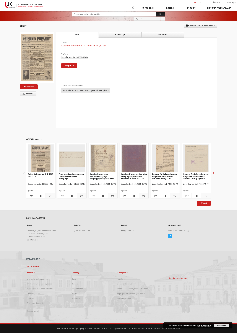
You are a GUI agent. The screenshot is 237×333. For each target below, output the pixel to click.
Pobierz (27, 93)
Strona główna (32, 266)
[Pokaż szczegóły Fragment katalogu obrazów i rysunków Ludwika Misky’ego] (81, 196)
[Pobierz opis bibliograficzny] (31, 196)
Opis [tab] (77, 35)
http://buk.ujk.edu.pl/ (178, 230)
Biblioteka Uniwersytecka (38, 279)
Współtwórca (77, 288)
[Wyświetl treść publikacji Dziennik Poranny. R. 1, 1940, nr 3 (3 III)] (40, 196)
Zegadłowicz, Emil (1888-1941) (74, 57)
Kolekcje (170, 8)
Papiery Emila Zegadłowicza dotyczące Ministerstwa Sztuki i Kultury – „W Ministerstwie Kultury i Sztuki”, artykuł (164, 176)
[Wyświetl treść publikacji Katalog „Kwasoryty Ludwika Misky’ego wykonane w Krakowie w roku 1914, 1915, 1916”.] (134, 196)
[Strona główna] (133, 8)
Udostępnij (232, 2)
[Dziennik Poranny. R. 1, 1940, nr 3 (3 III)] (41, 159)
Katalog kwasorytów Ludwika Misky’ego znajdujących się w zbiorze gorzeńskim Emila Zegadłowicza (102, 176)
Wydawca (76, 298)
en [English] (199, 2)
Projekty (30, 298)
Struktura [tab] (162, 35)
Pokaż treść (29, 86)
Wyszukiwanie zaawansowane (147, 19)
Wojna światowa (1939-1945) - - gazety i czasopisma (86, 90)
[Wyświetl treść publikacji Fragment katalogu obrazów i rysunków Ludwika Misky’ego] (72, 196)
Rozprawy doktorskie (36, 303)
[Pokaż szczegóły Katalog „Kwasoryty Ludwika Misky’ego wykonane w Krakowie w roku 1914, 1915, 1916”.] (143, 196)
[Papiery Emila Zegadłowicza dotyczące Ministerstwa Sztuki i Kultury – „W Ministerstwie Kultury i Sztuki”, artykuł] (165, 159)
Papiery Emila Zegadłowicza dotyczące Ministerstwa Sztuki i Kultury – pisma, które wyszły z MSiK (195, 176)
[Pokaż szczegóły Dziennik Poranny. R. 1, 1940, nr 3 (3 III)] (50, 196)
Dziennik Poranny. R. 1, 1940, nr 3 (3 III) (41, 175)
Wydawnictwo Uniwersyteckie (39, 283)
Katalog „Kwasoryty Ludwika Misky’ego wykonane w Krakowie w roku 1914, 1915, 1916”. (134, 176)
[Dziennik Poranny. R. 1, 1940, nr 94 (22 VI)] (37, 57)
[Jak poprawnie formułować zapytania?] (163, 19)
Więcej (204, 203)
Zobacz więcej (33, 311)
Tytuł (74, 279)
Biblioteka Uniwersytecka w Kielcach (132, 288)
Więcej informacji (204, 325)
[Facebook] (170, 236)
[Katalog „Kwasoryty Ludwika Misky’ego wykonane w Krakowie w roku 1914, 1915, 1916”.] (134, 159)
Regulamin (121, 279)
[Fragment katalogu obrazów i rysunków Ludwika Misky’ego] (72, 159)
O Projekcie (148, 8)
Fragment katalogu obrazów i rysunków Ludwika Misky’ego (71, 176)
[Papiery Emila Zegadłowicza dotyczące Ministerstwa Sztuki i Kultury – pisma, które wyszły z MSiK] (196, 159)
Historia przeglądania (219, 8)
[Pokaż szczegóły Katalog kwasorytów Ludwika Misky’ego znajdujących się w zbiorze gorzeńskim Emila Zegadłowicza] (112, 196)
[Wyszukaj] (160, 14)
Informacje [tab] (120, 35)
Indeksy (191, 8)
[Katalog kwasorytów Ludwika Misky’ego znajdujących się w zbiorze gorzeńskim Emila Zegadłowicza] (103, 159)
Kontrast (217, 2)
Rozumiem (221, 325)
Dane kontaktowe (124, 283)
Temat (75, 293)
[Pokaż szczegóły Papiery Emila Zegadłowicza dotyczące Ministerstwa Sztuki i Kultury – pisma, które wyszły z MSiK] (205, 196)
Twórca (75, 283)
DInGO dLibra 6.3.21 (104, 328)
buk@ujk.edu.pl (127, 230)
